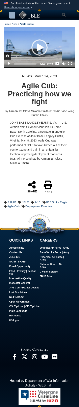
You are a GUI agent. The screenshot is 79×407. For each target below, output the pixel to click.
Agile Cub (13, 206)
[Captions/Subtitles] (57, 64)
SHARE (32, 187)
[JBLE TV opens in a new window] (45, 357)
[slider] (25, 64)
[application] (39, 47)
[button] (18, 7)
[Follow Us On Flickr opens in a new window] (55, 357)
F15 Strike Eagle (56, 202)
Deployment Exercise (38, 206)
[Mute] (64, 64)
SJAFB (11, 202)
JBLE (25, 202)
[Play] (9, 64)
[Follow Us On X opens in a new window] (24, 357)
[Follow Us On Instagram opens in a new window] (34, 357)
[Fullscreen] (70, 64)
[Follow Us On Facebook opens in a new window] (14, 357)
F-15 (38, 202)
